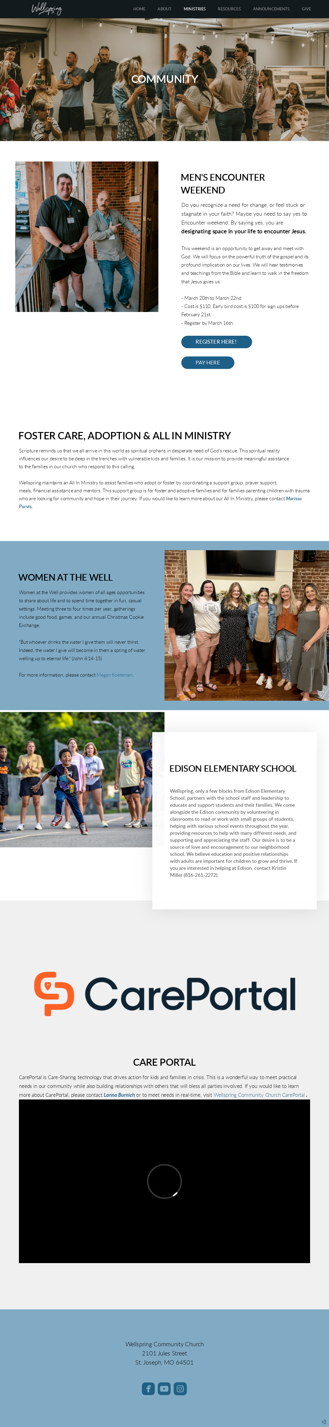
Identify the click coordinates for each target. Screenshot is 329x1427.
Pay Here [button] (208, 362)
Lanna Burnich (119, 1095)
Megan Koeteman (114, 675)
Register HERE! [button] (217, 342)
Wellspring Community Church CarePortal (258, 1095)
